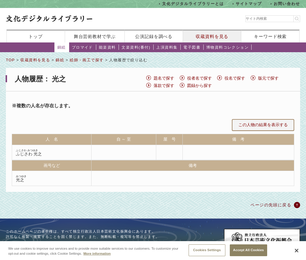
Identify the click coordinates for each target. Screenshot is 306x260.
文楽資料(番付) (136, 47)
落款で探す (164, 85)
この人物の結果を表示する (263, 124)
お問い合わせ (287, 3)
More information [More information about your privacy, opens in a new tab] (97, 255)
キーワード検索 (270, 36)
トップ (36, 36)
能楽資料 (107, 47)
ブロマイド (82, 47)
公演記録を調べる (153, 36)
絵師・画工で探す (87, 60)
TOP (10, 60)
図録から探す (199, 85)
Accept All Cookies (248, 252)
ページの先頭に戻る (270, 205)
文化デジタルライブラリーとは (193, 3)
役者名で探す (199, 78)
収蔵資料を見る (212, 36)
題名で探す (164, 78)
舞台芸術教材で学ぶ (95, 36)
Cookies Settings (207, 252)
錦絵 (61, 47)
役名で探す (234, 78)
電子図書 (191, 47)
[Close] (296, 252)
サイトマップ (249, 3)
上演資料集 (166, 47)
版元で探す (268, 78)
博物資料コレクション (227, 47)
